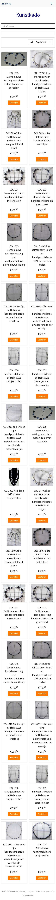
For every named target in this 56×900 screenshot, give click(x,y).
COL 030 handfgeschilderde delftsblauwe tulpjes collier (14, 376)
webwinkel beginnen (37, 891)
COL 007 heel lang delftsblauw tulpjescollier (14, 494)
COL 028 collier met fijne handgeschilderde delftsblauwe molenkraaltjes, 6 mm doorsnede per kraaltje (42, 317)
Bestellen (14, 102)
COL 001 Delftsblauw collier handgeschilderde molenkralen (14, 195)
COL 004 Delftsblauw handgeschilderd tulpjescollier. (42, 850)
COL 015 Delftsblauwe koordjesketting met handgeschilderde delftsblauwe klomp (14, 255)
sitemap (22, 891)
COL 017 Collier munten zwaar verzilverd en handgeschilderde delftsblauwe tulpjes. (42, 82)
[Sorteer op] (40, 42)
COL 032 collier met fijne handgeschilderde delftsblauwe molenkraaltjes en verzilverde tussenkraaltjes (14, 437)
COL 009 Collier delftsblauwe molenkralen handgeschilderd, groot (14, 140)
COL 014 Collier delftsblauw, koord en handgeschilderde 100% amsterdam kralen (42, 255)
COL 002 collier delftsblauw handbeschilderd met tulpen (42, 139)
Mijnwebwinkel (28, 895)
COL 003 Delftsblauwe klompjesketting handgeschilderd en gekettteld (42, 197)
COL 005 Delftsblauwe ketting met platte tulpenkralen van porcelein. (14, 80)
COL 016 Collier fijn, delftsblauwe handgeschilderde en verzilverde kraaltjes (14, 314)
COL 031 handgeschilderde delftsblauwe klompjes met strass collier (42, 378)
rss (28, 891)
